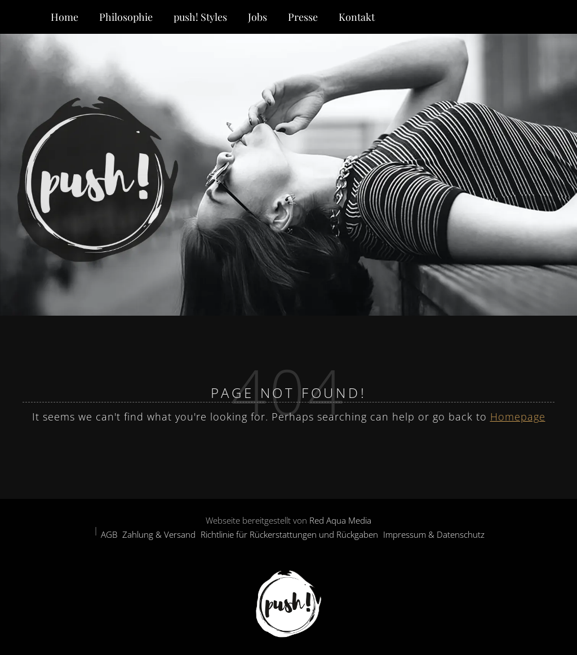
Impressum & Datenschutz (434, 534)
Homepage (517, 416)
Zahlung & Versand (159, 534)
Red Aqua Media (340, 520)
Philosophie (126, 17)
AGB (109, 534)
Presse (303, 17)
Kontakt (357, 17)
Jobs (257, 17)
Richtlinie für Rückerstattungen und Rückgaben (289, 534)
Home (64, 17)
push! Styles (200, 17)
